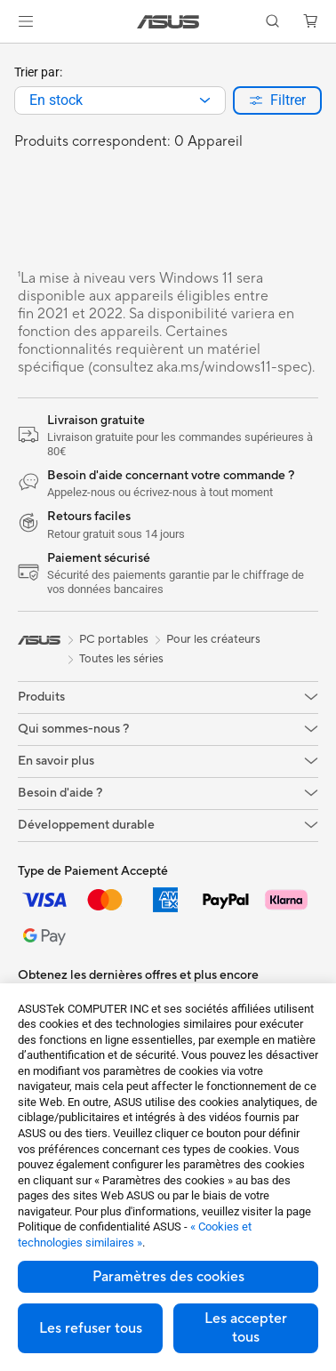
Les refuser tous (90, 1328)
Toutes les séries (121, 659)
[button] (26, 21)
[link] (168, 21)
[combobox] (120, 100)
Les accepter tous (245, 1328)
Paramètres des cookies (168, 1277)
